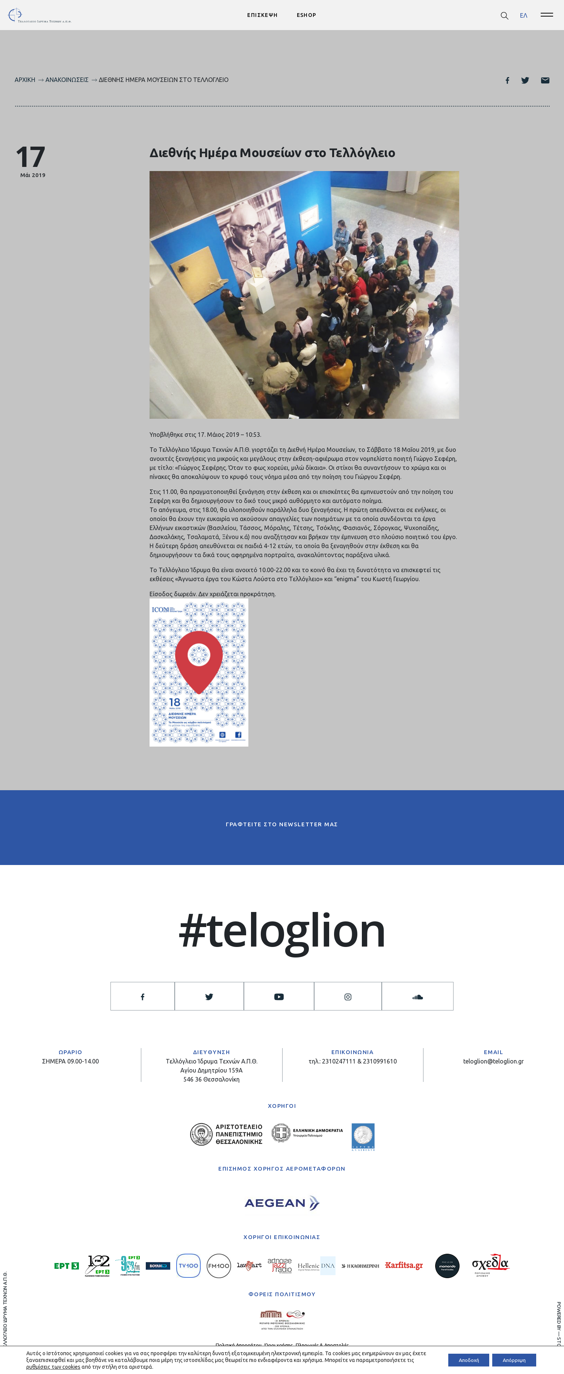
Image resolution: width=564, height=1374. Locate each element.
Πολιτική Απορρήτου (239, 1345)
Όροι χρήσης (279, 1345)
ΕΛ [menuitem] (523, 15)
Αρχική (25, 79)
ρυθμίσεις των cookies (62, 1367)
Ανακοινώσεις (67, 79)
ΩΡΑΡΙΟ (71, 1052)
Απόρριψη (513, 1360)
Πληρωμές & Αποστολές (322, 1345)
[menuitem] (523, 15)
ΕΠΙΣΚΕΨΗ (262, 15)
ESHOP (307, 15)
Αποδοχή (464, 1360)
